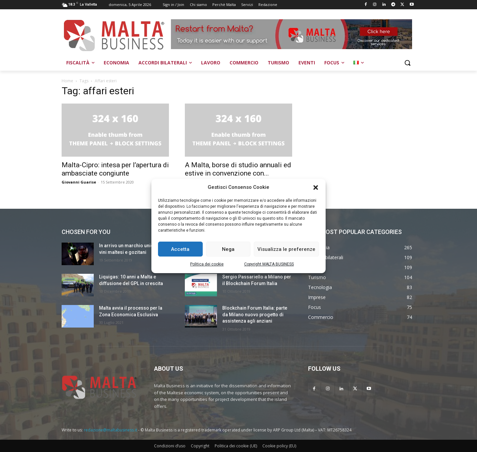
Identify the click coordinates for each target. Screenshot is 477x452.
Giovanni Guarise (79, 182)
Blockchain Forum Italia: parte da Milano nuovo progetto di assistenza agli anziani (254, 314)
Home (67, 81)
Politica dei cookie (207, 264)
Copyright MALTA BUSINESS (269, 264)
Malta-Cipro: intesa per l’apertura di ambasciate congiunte (115, 169)
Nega (228, 249)
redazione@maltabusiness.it (110, 430)
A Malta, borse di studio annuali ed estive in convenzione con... (238, 169)
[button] (315, 187)
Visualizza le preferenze (286, 249)
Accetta (180, 249)
